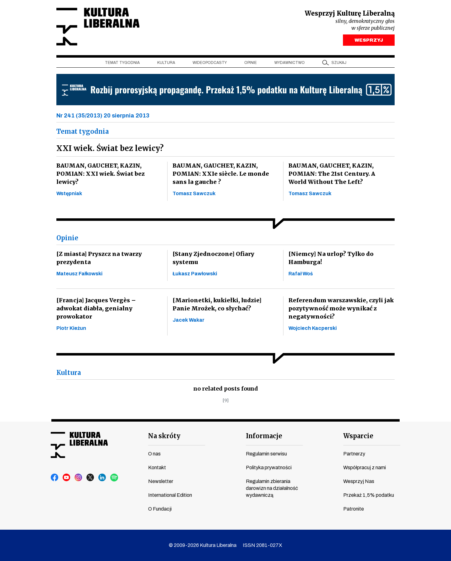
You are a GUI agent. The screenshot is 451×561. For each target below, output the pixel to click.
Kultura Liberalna (98, 27)
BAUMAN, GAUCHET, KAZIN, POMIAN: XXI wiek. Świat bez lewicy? (99, 174)
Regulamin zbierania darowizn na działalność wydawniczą (272, 488)
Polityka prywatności (269, 467)
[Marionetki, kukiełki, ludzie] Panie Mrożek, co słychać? (225, 304)
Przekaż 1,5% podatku (368, 495)
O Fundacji (160, 509)
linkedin (102, 478)
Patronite (353, 509)
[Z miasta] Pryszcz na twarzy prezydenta (98, 258)
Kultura (166, 63)
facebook (55, 478)
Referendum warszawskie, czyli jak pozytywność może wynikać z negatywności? (339, 308)
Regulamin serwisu (266, 453)
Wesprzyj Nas (358, 481)
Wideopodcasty (210, 63)
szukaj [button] (338, 63)
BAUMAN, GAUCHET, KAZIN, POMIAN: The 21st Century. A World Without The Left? (339, 174)
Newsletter (160, 481)
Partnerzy (354, 453)
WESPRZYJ (369, 40)
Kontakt (157, 467)
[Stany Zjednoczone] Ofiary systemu (225, 254)
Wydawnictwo (289, 63)
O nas (154, 453)
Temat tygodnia (122, 63)
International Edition (170, 495)
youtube (67, 478)
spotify (114, 478)
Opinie (250, 63)
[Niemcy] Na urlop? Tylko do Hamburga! (329, 258)
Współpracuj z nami (364, 467)
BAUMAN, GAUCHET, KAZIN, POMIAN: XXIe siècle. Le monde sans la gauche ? (219, 174)
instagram (79, 478)
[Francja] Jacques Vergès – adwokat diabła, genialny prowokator (107, 304)
